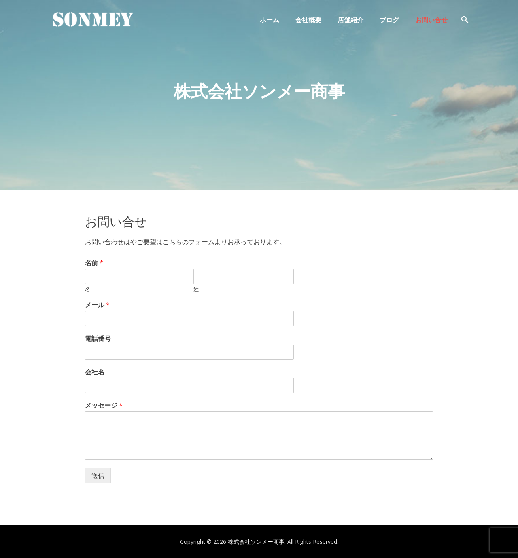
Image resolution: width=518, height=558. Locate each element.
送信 (97, 475)
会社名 (94, 372)
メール (97, 305)
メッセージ (104, 405)
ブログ (389, 19)
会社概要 (308, 19)
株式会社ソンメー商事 (256, 541)
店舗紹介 (350, 19)
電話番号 (98, 338)
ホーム (269, 19)
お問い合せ (431, 19)
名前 (94, 263)
